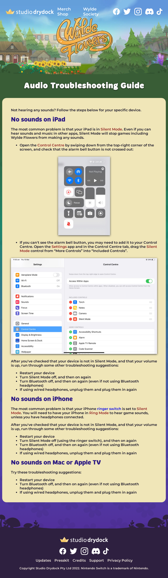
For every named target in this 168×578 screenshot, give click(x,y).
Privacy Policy (120, 560)
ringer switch (109, 409)
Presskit (61, 560)
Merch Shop (64, 12)
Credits (79, 560)
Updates (43, 560)
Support (96, 560)
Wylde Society (91, 12)
